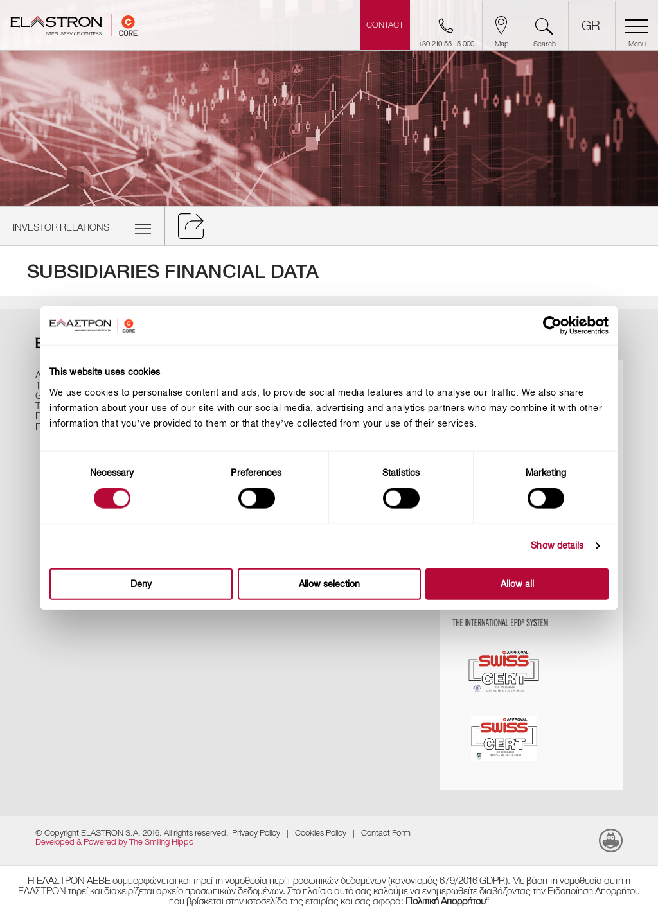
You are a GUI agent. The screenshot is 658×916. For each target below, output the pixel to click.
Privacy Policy (256, 833)
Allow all (517, 583)
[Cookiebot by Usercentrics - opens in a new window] (562, 325)
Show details (557, 545)
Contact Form (386, 833)
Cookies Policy (320, 833)
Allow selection (329, 583)
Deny (141, 583)
